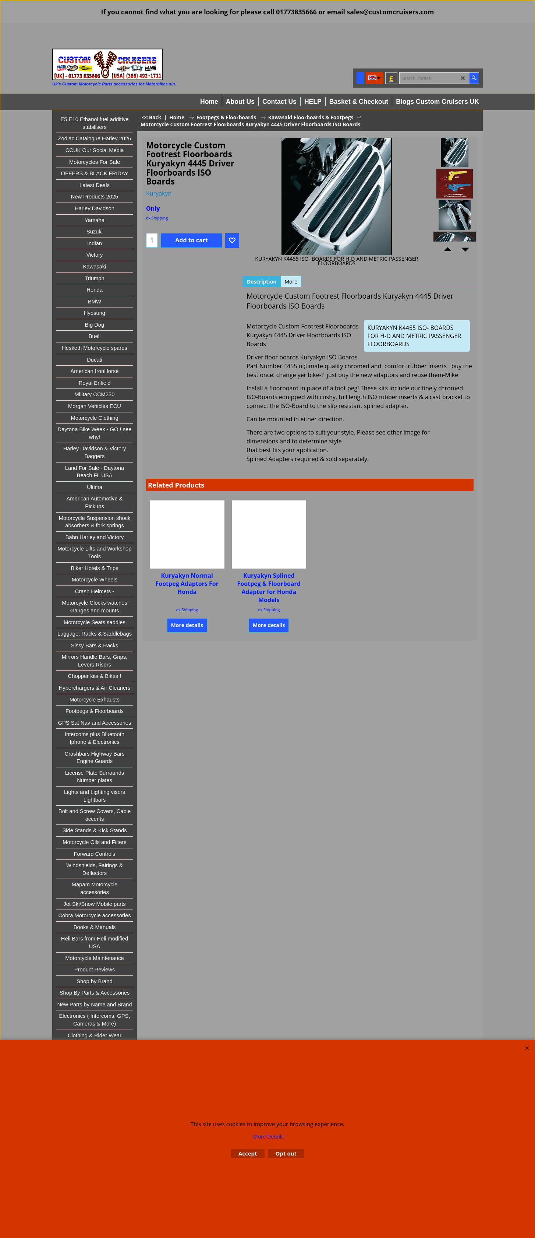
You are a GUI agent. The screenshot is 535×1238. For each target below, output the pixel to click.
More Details (268, 1136)
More (291, 281)
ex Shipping (157, 218)
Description (262, 281)
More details (187, 625)
